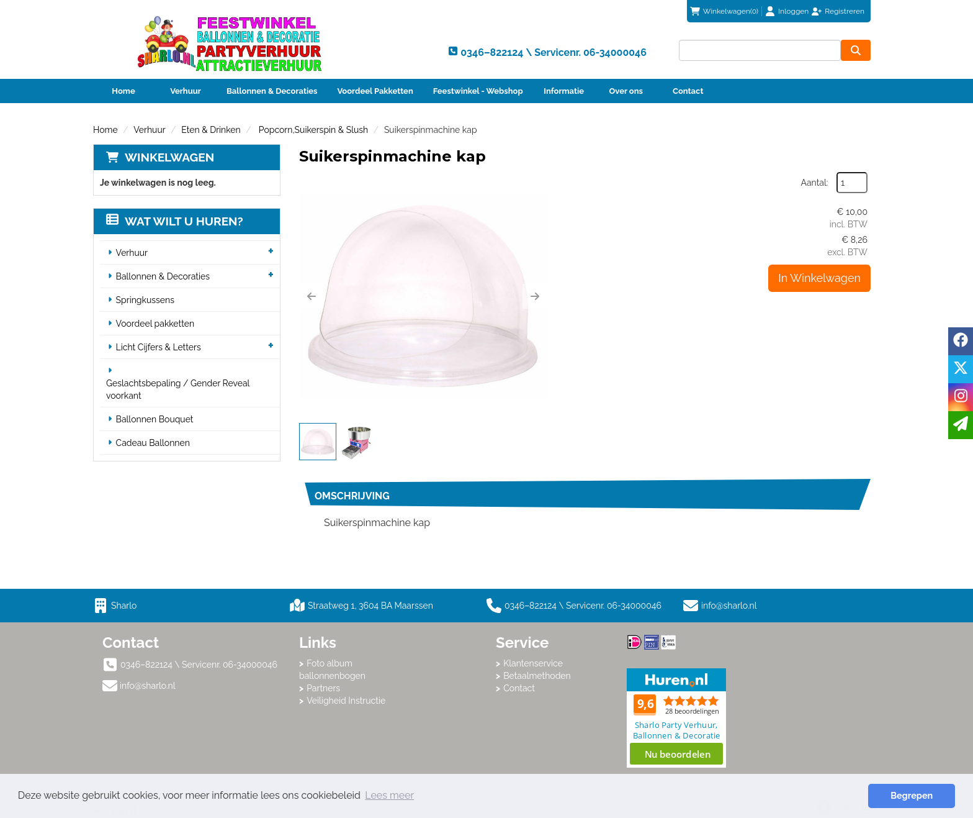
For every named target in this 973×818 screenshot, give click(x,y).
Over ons (626, 91)
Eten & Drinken (210, 130)
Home (123, 91)
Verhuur (185, 91)
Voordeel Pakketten (375, 91)
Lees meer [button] (389, 795)
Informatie (564, 91)
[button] (311, 296)
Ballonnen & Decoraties (271, 91)
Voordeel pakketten (155, 324)
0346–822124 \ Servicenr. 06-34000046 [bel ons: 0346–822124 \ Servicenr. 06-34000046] (198, 665)
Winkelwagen (169, 157)
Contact (688, 91)
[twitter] (960, 369)
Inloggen (793, 11)
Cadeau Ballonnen (153, 443)
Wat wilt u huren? (174, 221)
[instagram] (960, 397)
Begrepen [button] (911, 795)
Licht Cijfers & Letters (158, 347)
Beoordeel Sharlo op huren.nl (676, 718)
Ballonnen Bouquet (155, 419)
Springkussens (145, 300)
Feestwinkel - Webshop (478, 91)
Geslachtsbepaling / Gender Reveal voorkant (177, 389)
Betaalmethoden (537, 676)
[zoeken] (856, 50)
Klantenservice (533, 663)
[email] (960, 425)
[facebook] (960, 341)
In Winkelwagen (819, 277)
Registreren (844, 11)
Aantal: (814, 183)
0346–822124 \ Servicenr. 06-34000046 (573, 605)
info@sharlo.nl (729, 605)
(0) (724, 11)
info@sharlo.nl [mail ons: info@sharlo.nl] (148, 686)
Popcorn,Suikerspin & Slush (312, 130)
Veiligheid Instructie (346, 701)
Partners (323, 688)
